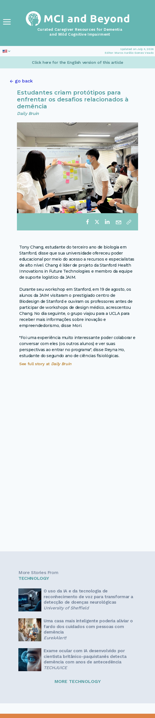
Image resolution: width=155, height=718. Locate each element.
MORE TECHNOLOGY (78, 681)
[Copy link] (128, 221)
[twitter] (97, 221)
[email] (118, 221)
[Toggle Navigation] (7, 22)
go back (24, 81)
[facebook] (87, 221)
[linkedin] (107, 221)
